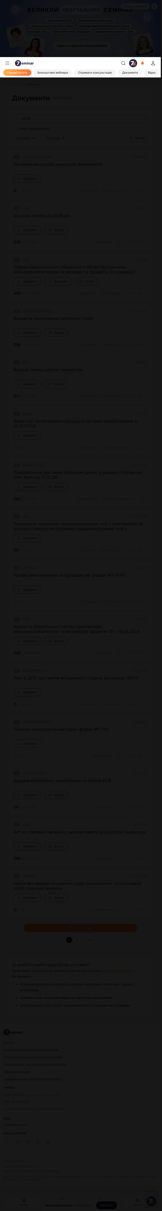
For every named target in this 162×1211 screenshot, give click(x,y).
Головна (23, 1201)
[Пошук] (123, 63)
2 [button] (77, 940)
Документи (138, 1201)
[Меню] (7, 63)
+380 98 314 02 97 (16, 1102)
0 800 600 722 (31, 1095)
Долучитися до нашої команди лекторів (31, 1049)
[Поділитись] (131, 191)
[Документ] (27, 178)
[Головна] (17, 84)
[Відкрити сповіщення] (143, 63)
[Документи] (130, 72)
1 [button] (69, 940)
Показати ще (80, 928)
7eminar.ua (34, 1179)
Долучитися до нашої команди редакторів (32, 1057)
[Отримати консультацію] (95, 72)
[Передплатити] (17, 72)
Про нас (8, 1042)
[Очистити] (145, 118)
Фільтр (137, 138)
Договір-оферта (13, 1160)
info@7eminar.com (15, 1124)
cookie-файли (82, 1205)
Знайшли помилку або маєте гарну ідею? (32, 1079)
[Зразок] (56, 230)
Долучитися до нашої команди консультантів (34, 1064)
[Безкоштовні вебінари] (52, 72)
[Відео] (152, 72)
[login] (153, 63)
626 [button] (90, 940)
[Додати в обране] (141, 191)
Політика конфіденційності (20, 1166)
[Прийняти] (106, 1205)
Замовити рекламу (135, 6)
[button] (99, 940)
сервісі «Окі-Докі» (119, 971)
